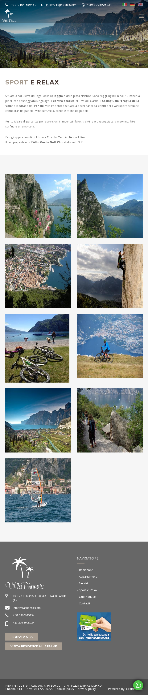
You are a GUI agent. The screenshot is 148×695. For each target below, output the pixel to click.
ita (124, 4)
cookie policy (65, 689)
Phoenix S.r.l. (13, 689)
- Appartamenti (87, 576)
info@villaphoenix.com (27, 608)
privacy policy (87, 689)
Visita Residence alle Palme (33, 646)
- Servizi (82, 583)
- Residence (85, 570)
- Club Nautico (86, 596)
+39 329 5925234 (23, 622)
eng (140, 4)
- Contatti (83, 603)
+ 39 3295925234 (23, 615)
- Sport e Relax (87, 590)
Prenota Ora (21, 636)
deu (132, 4)
